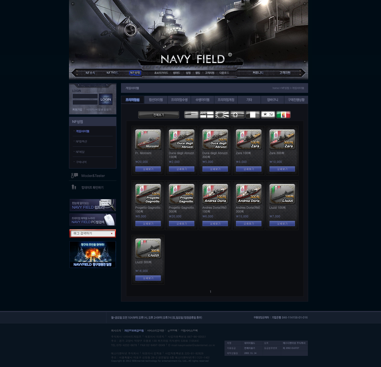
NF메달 (80, 152)
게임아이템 (82, 131)
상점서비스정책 (189, 330)
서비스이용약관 (155, 330)
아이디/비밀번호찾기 (99, 109)
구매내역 (81, 162)
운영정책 (172, 330)
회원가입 (77, 109)
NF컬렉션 (81, 141)
